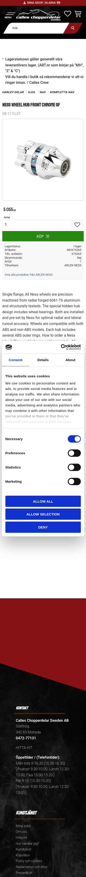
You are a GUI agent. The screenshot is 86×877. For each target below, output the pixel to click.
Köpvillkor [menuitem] (23, 855)
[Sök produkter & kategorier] (36, 28)
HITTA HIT (24, 748)
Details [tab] (43, 360)
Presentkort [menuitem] (24, 873)
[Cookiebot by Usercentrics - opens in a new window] (61, 347)
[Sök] (73, 28)
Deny (43, 527)
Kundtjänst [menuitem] (23, 849)
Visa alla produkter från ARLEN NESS (29, 274)
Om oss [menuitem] (21, 832)
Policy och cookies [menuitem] (29, 861)
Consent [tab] (15, 360)
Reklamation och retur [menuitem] (31, 867)
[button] (10, 15)
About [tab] (70, 360)
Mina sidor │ (36, 2)
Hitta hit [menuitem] (21, 838)
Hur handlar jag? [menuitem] (27, 844)
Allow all (43, 501)
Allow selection (43, 514)
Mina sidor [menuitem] (23, 826)
